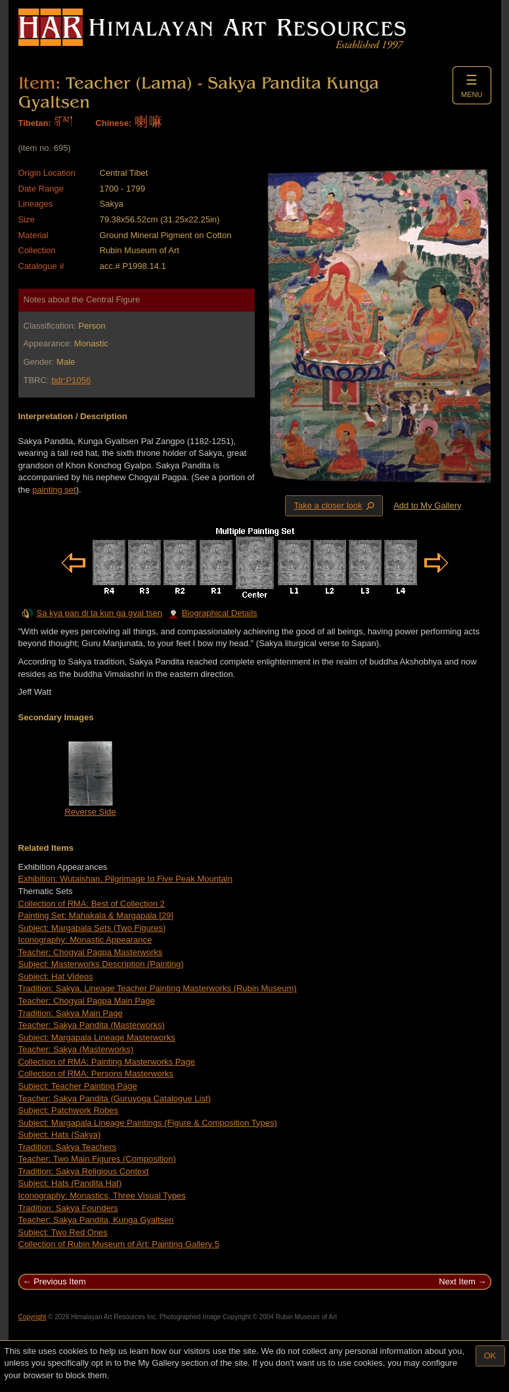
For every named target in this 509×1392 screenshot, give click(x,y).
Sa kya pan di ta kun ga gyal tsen (100, 613)
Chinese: (113, 123)
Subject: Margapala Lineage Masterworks (96, 1037)
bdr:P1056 (71, 380)
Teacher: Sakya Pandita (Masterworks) (91, 1025)
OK (490, 1356)
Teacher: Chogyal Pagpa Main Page (86, 1001)
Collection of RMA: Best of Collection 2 (91, 904)
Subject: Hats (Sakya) (59, 1134)
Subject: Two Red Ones (63, 1232)
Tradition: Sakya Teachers (67, 1147)
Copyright (32, 1316)
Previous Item (59, 1281)
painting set (54, 490)
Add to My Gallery (427, 505)
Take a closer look (335, 505)
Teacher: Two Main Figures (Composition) (97, 1159)
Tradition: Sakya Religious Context (83, 1171)
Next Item (457, 1281)
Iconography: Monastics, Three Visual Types (102, 1195)
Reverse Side (90, 812)
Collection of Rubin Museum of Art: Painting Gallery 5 (118, 1244)
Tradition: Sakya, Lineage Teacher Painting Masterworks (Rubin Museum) (157, 988)
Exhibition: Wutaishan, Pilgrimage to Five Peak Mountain (125, 879)
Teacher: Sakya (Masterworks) (76, 1049)
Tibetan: (34, 123)
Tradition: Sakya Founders (68, 1208)
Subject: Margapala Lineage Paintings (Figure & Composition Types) (147, 1123)
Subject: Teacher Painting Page (77, 1086)
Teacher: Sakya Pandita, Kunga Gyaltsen (96, 1220)
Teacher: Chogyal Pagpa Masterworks (90, 952)
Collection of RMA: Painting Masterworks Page (107, 1062)
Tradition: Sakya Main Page (70, 1013)
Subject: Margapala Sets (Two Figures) (92, 928)
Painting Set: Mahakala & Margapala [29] (95, 915)
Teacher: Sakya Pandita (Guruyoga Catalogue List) (114, 1098)
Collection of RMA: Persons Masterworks (95, 1073)
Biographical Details (212, 613)
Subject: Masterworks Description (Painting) (101, 964)
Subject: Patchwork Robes (68, 1110)
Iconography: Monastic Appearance (85, 940)
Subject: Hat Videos (55, 976)
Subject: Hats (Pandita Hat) (70, 1183)
